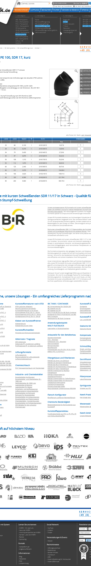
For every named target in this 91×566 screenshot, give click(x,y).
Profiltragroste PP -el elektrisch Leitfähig (29, 346)
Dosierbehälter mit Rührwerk (25, 393)
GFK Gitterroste (20, 342)
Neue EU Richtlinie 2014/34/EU (25, 308)
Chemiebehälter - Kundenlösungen (27, 401)
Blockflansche (52, 348)
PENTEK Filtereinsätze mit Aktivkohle (60, 380)
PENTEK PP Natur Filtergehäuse (58, 369)
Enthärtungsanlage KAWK (56, 386)
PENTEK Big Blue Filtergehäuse (58, 365)
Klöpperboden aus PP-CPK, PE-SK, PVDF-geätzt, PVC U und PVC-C (62, 350)
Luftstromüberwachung (23, 359)
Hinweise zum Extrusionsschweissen (27, 333)
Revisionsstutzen (53, 346)
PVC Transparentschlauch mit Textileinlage (29, 368)
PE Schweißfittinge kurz (25, 48)
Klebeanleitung (20, 324)
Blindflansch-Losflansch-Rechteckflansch (61, 398)
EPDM (5, 400)
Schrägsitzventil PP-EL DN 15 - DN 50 (27, 316)
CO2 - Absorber (53, 340)
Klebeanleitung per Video (24, 326)
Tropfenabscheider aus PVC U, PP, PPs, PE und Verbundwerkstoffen (62, 415)
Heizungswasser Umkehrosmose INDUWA (62, 388)
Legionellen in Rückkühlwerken (58, 328)
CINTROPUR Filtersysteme (56, 382)
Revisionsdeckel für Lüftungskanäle (27, 357)
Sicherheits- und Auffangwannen (26, 389)
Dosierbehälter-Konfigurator (25, 377)
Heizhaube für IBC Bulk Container (59, 318)
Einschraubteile (85, 308)
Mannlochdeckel (53, 344)
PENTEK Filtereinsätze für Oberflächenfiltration (56, 376)
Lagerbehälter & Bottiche (23, 385)
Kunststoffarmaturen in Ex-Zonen (26, 310)
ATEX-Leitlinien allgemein (23, 306)
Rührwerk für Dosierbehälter (25, 395)
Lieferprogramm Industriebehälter (26, 391)
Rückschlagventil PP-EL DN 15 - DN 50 (28, 314)
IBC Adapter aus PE (54, 308)
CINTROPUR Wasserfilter (56, 384)
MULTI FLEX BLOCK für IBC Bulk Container (62, 312)
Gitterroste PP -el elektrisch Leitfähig (27, 344)
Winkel (37, 48)
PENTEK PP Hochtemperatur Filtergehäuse (62, 367)
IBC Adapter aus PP (54, 310)
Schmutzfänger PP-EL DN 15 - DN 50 (27, 312)
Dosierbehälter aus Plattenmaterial (27, 399)
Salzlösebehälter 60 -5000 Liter (25, 383)
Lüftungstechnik (20, 355)
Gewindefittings (85, 310)
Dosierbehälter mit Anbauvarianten (27, 397)
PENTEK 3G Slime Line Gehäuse (58, 361)
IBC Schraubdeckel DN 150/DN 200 (59, 306)
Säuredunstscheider (54, 338)
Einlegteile (83, 306)
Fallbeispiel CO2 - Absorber (57, 342)
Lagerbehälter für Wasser (23, 387)
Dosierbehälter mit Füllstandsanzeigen (28, 403)
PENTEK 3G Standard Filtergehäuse (59, 363)
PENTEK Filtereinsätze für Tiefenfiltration (61, 378)
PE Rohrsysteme (10, 48)
